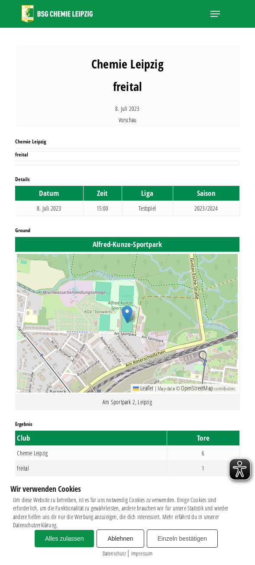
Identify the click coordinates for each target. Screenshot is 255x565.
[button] (215, 14)
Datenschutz (114, 553)
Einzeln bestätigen (182, 538)
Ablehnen (120, 538)
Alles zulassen (64, 538)
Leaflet (143, 388)
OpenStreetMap (197, 388)
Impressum (142, 553)
